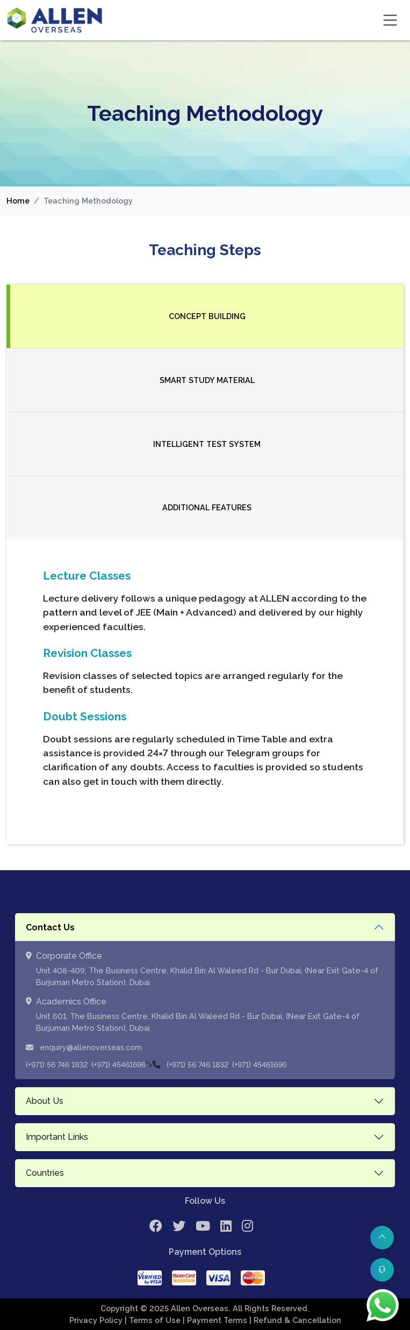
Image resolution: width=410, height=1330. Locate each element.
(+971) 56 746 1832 (57, 1064)
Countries (45, 1173)
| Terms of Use (154, 1320)
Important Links (57, 1137)
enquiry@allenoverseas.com (84, 1047)
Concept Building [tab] (207, 316)
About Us (44, 1101)
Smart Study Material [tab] (207, 380)
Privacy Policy (97, 1320)
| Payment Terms (216, 1320)
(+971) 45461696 (118, 1064)
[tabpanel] (205, 692)
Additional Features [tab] (206, 507)
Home (18, 200)
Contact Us (50, 927)
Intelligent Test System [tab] (207, 444)
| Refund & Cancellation (295, 1320)
